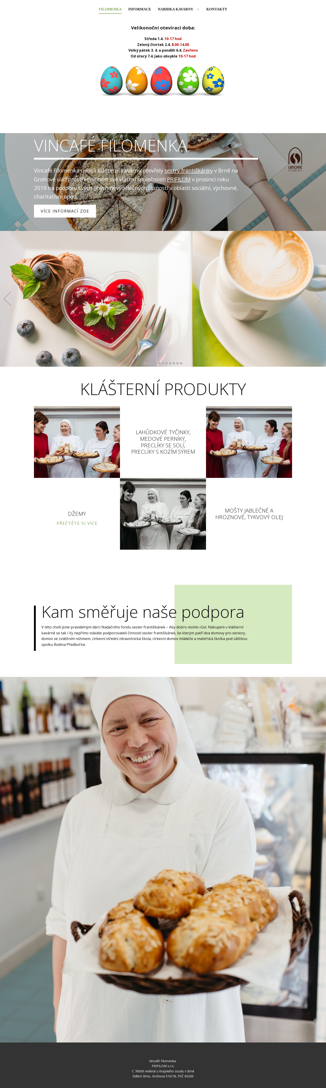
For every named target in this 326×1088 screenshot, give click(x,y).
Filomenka (110, 9)
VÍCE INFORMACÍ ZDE (65, 211)
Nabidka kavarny (175, 9)
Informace (139, 9)
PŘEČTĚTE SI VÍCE (77, 523)
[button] (7, 299)
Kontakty (216, 9)
